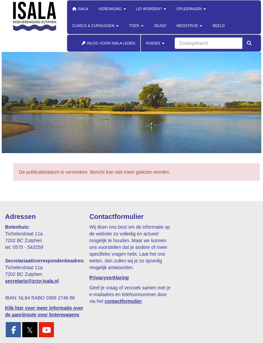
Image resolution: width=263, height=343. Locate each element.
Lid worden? (151, 9)
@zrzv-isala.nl (32, 281)
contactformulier (123, 301)
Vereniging (112, 9)
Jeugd (160, 26)
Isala (80, 9)
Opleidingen (191, 9)
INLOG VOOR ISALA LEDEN (108, 43)
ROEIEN (155, 43)
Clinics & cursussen (95, 26)
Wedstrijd (189, 26)
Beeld (218, 26)
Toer (136, 26)
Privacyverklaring (109, 277)
